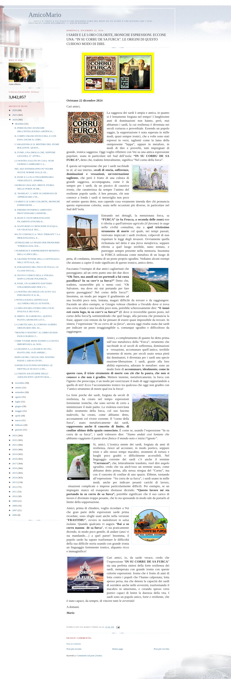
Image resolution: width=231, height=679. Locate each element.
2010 (15, 496)
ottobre (18, 387)
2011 (15, 491)
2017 (15, 463)
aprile (18, 415)
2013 (15, 482)
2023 (15, 435)
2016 (15, 468)
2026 (15, 110)
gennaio (19, 429)
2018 (15, 458)
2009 (15, 501)
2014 (15, 477)
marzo (18, 420)
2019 (15, 454)
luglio (18, 401)
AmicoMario (45, 14)
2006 (15, 515)
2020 (15, 449)
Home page (117, 649)
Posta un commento (73, 644)
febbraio (19, 425)
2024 (15, 119)
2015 (15, 473)
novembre (20, 383)
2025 (15, 115)
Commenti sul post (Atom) (89, 655)
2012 (15, 487)
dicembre (20, 123)
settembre (20, 392)
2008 (15, 505)
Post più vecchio (161, 649)
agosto (18, 397)
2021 (15, 444)
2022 (15, 440)
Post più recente (73, 649)
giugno (18, 406)
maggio (19, 411)
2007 (15, 510)
